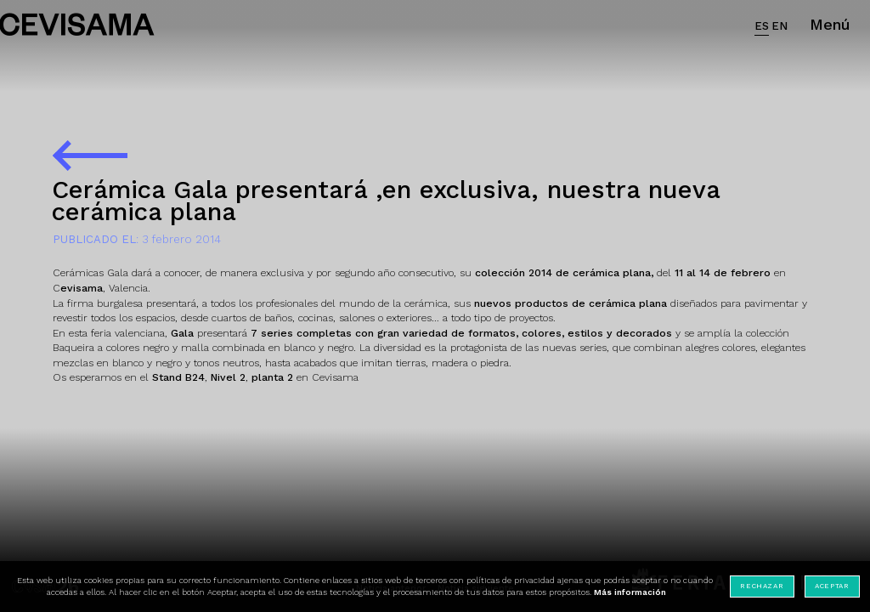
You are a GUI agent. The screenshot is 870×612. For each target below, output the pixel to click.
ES (761, 26)
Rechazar (761, 585)
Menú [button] (830, 24)
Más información (630, 592)
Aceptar (832, 585)
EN (779, 26)
